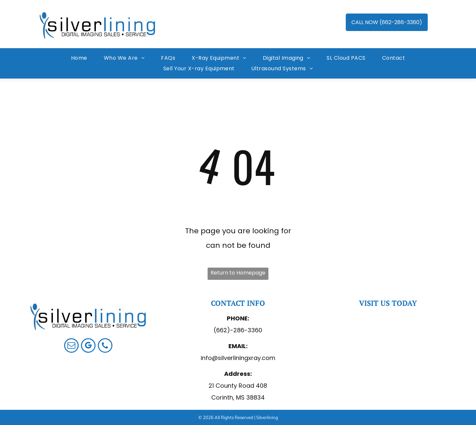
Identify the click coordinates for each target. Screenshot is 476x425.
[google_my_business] (88, 346)
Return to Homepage (238, 273)
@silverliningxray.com (243, 358)
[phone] (105, 346)
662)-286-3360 (239, 330)
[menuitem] (79, 58)
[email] (71, 346)
